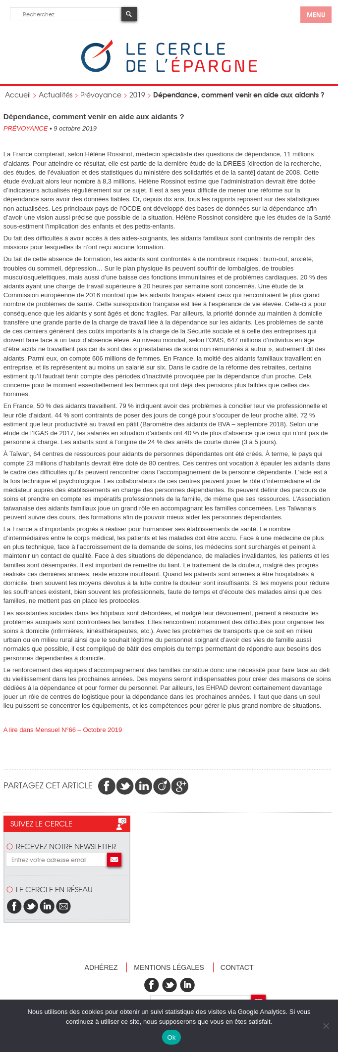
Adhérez (101, 967)
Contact (237, 967)
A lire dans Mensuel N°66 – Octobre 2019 (62, 729)
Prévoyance (100, 94)
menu (316, 14)
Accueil (18, 94)
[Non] (326, 1026)
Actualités (55, 94)
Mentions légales (169, 967)
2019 (137, 94)
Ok (171, 1037)
